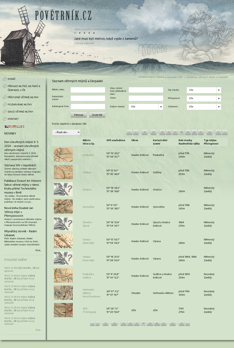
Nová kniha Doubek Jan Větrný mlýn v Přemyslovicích (18, 212)
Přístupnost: (174, 98)
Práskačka (88, 155)
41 (201, 132)
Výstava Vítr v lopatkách (20, 165)
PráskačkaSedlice (88, 276)
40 (194, 132)
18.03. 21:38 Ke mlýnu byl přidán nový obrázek (19, 300)
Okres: (113, 98)
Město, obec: (58, 89)
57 (218, 132)
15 (145, 132)
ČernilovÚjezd (87, 224)
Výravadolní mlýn (88, 241)
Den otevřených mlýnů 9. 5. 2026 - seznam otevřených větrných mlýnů (21, 146)
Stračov (87, 190)
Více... (38, 250)
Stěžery (87, 172)
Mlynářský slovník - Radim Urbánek (20, 233)
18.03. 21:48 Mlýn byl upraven (21, 269)
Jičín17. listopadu (89, 310)
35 (162, 132)
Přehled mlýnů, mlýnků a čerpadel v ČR (160, 77)
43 (209, 132)
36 (168, 132)
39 (188, 132)
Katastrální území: (57, 98)
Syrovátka (88, 207)
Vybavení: (173, 106)
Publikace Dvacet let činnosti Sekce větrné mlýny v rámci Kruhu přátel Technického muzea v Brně (22, 187)
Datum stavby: (117, 106)
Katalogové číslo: (60, 106)
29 (153, 132)
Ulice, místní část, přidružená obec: (118, 90)
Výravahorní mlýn (88, 259)
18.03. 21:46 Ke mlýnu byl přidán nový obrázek (19, 279)
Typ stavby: (173, 90)
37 (175, 132)
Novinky (10, 133)
